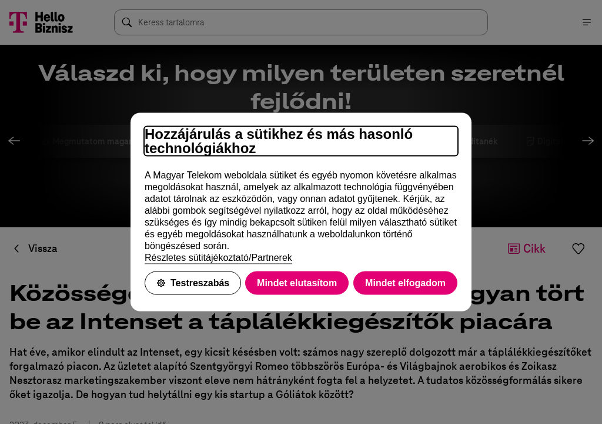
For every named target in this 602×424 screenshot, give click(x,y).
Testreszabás (192, 283)
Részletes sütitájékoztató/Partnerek (218, 258)
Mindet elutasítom (297, 283)
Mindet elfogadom (405, 283)
